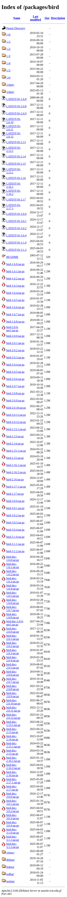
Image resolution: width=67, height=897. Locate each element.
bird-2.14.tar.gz (15, 443)
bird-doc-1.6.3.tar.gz (12, 580)
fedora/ (10, 866)
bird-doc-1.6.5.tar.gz (12, 594)
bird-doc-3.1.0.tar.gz (12, 831)
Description (58, 18)
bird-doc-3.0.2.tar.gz (12, 809)
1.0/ (8, 34)
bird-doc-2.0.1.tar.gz (12, 637)
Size (46, 18)
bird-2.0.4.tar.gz (15, 364)
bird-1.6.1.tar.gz (15, 271)
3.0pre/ (10, 91)
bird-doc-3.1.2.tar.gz (12, 845)
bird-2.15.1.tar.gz (16, 450)
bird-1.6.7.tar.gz (15, 314)
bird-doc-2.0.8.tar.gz (12, 687)
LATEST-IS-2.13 (16, 142)
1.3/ (8, 56)
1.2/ (8, 48)
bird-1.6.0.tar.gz (15, 264)
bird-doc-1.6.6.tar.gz (12, 601)
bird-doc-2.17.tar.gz (12, 788)
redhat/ (10, 874)
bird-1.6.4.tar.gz (15, 292)
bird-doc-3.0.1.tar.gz (12, 802)
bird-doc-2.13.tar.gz (12, 730)
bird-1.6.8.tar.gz (15, 321)
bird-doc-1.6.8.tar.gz (12, 616)
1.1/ (8, 41)
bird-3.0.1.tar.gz (15, 508)
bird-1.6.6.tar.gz (15, 307)
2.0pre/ (10, 84)
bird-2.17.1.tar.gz (16, 486)
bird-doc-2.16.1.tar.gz (13, 759)
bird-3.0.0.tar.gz (15, 500)
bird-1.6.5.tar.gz (15, 300)
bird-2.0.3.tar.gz (15, 357)
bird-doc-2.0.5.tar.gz (12, 666)
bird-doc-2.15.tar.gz (12, 752)
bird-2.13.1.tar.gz (16, 429)
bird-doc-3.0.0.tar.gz (12, 795)
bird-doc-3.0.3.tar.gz (12, 817)
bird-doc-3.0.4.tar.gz (12, 824)
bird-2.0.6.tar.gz (15, 379)
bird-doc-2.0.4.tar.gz (12, 659)
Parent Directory (15, 28)
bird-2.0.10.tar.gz (16, 407)
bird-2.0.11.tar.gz (16, 414)
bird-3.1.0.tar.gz (15, 536)
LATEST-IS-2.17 (16, 199)
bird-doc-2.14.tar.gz (12, 738)
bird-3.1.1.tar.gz (15, 544)
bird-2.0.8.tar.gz (15, 393)
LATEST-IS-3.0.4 (16, 235)
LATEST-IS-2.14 (16, 156)
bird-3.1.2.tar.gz (15, 551)
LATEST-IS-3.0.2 (16, 228)
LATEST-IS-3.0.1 (16, 221)
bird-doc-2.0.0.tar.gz (12, 630)
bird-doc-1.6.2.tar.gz (12, 573)
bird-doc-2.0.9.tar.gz (12, 695)
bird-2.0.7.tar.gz (15, 386)
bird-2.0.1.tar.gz (15, 343)
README (12, 257)
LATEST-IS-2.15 (16, 163)
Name (16, 18)
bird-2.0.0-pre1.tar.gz (12, 329)
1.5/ (8, 70)
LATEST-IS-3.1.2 (16, 249)
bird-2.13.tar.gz (15, 436)
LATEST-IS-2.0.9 (16, 113)
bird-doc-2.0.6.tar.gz (12, 673)
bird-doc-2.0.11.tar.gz (13, 709)
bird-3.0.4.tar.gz (15, 529)
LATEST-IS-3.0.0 (16, 213)
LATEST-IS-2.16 (16, 178)
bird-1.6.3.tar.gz (15, 285)
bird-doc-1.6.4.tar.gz (12, 587)
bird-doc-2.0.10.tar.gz (13, 702)
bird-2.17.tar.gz (15, 493)
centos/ (10, 852)
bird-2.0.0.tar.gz (15, 335)
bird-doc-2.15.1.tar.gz (13, 745)
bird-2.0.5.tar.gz (15, 371)
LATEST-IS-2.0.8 (16, 106)
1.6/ (8, 77)
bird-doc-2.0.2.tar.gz (12, 644)
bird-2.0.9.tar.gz (15, 400)
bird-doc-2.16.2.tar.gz (13, 766)
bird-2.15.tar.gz (15, 457)
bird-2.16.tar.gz (15, 479)
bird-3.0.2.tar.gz (15, 515)
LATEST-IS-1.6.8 (16, 99)
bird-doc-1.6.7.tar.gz (12, 608)
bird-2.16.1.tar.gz (16, 465)
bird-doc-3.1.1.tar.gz (12, 838)
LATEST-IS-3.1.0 (16, 242)
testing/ (10, 881)
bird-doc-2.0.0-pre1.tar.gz (15, 623)
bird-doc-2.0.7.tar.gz (12, 680)
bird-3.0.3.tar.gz (15, 522)
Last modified (35, 18)
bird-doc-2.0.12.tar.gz (13, 716)
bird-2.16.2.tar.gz (16, 472)
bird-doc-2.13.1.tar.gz (13, 723)
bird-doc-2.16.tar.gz (12, 774)
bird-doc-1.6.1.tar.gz (12, 565)
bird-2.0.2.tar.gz (15, 350)
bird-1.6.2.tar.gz (15, 278)
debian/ (10, 859)
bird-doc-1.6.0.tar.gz (12, 558)
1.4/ (8, 63)
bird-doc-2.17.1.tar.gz (13, 781)
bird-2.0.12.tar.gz (16, 422)
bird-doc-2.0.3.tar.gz (12, 652)
